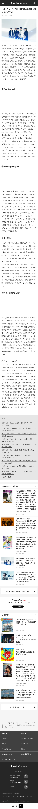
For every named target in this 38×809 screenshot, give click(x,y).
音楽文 (23, 749)
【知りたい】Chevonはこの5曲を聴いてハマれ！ (19, 451)
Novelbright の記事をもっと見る (18, 591)
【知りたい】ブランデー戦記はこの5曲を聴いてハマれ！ (19, 434)
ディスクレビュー (7, 749)
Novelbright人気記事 (10, 486)
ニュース (4, 739)
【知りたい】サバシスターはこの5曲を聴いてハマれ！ (19, 461)
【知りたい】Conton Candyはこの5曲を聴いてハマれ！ (18, 456)
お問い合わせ (20, 796)
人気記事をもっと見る (18, 707)
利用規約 (16, 794)
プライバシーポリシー (8, 796)
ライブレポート (26, 744)
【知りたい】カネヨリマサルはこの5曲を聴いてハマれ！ (19, 440)
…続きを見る (6, 477)
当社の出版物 (25, 754)
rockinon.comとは (7, 794)
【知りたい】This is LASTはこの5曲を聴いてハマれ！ (19, 445)
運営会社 (29, 796)
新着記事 (4, 733)
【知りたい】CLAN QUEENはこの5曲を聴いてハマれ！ (19, 429)
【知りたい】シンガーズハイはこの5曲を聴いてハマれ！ (19, 472)
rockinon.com (19, 3)
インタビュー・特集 (27, 739)
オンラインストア (7, 759)
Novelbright (20, 48)
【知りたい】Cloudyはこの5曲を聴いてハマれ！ (18, 424)
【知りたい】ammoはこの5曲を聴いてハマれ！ (18, 467)
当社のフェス (6, 754)
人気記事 (5, 615)
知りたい (4, 418)
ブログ (4, 744)
